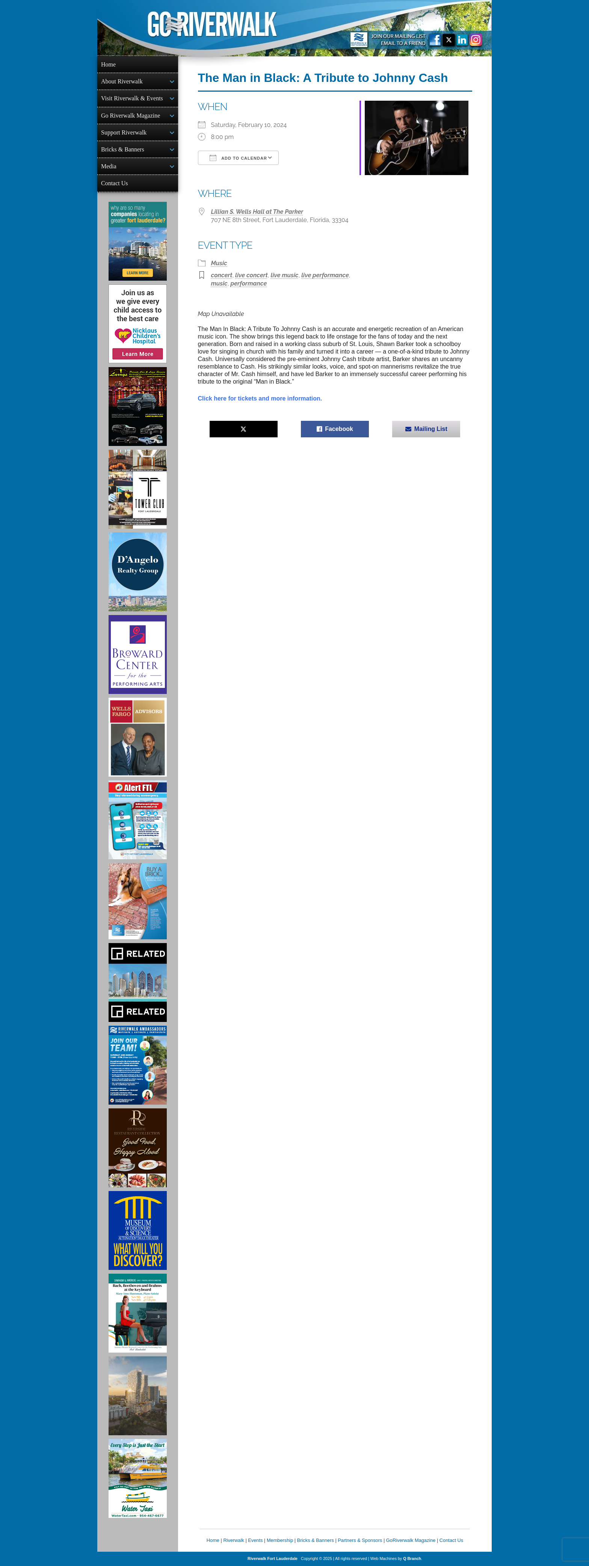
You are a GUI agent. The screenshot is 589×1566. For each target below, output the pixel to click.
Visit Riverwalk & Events (132, 98)
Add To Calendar (238, 157)
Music (219, 263)
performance (248, 283)
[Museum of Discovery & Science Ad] (137, 1230)
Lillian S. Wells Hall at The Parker (257, 211)
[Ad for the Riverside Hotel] (137, 1147)
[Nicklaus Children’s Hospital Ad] (137, 324)
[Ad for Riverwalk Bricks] (137, 901)
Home (108, 64)
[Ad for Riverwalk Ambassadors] (137, 1065)
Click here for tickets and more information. (260, 398)
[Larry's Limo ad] (137, 406)
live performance (325, 275)
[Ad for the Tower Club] (137, 489)
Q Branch (412, 1558)
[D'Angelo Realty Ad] (137, 572)
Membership (280, 1540)
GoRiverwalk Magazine (411, 1540)
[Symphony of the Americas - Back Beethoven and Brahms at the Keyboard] (137, 1313)
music (219, 283)
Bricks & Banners (122, 149)
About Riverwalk (122, 81)
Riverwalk (233, 1540)
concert (222, 275)
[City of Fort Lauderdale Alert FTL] (137, 819)
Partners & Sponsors (360, 1540)
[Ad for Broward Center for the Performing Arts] (137, 654)
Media (108, 166)
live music (284, 275)
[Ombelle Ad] (137, 1395)
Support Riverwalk (123, 132)
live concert (251, 275)
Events (255, 1540)
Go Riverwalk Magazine (130, 115)
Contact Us (114, 183)
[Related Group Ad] (137, 982)
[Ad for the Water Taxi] (137, 1478)
